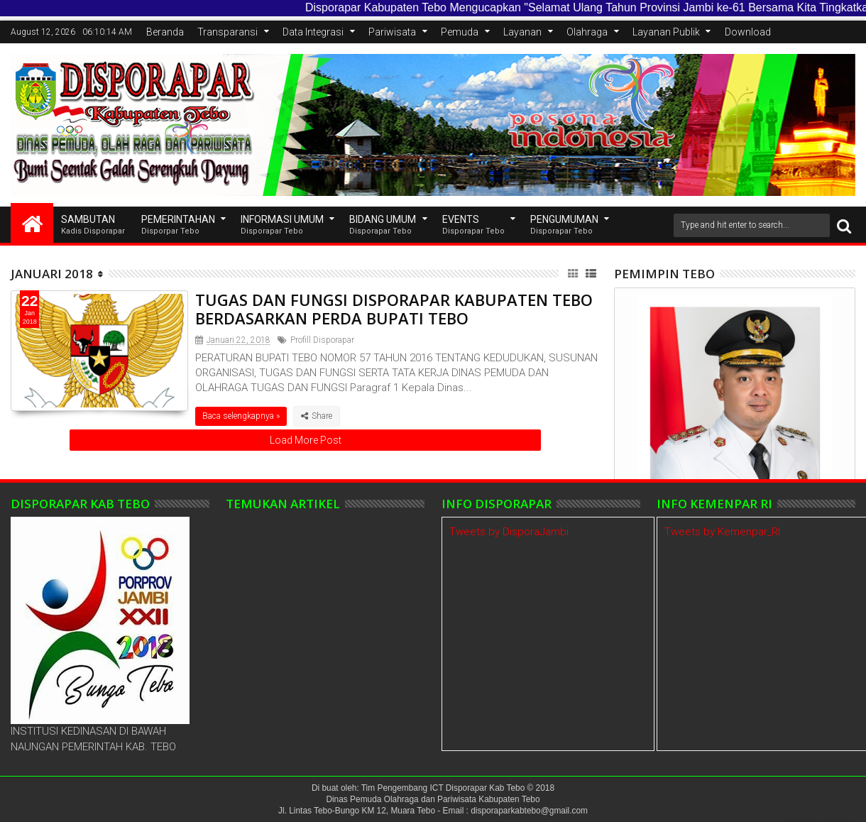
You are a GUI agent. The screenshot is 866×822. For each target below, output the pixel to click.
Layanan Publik (666, 32)
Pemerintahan (178, 225)
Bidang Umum (382, 225)
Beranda (165, 32)
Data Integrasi (313, 32)
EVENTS (473, 225)
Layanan (522, 32)
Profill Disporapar (322, 340)
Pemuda (459, 32)
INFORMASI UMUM (282, 225)
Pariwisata (392, 32)
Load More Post (305, 440)
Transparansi (227, 32)
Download (748, 32)
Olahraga (587, 32)
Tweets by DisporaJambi (509, 531)
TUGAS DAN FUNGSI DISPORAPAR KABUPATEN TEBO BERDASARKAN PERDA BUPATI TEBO (394, 309)
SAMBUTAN (93, 225)
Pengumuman (564, 225)
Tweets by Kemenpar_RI (722, 531)
